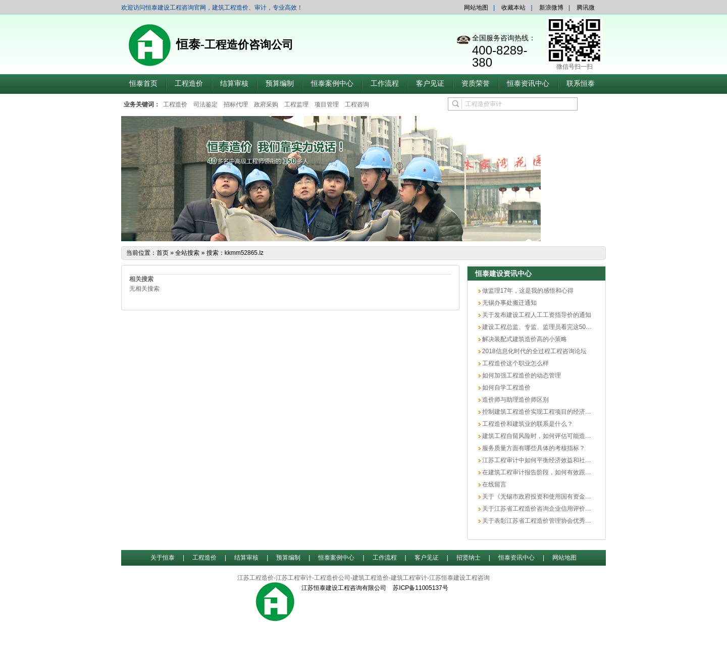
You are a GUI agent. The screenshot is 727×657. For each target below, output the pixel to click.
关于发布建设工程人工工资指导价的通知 (536, 314)
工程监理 (296, 104)
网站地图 (476, 7)
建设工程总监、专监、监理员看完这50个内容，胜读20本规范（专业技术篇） (585, 327)
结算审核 (234, 83)
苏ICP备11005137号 (420, 587)
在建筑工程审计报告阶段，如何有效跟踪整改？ (545, 472)
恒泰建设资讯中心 (503, 273)
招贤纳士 (468, 557)
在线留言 (493, 484)
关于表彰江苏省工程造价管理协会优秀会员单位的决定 (554, 520)
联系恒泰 (580, 83)
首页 (163, 252)
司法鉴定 (205, 104)
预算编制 (280, 83)
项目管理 (327, 104)
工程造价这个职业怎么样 (515, 363)
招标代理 (236, 104)
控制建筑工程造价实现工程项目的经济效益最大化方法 (554, 411)
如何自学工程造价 (506, 387)
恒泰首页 (143, 83)
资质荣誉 (475, 83)
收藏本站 (513, 7)
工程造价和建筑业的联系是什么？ (527, 423)
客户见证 (430, 83)
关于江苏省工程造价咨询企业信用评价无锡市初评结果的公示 (563, 508)
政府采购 (266, 104)
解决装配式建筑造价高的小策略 (524, 339)
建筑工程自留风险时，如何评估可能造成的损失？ (548, 436)
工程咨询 (357, 104)
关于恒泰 (162, 557)
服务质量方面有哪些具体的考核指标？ (533, 448)
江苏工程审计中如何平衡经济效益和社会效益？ (545, 460)
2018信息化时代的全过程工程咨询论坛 (534, 351)
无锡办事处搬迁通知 (509, 302)
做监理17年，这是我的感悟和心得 (527, 290)
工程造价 (189, 83)
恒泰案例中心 (332, 83)
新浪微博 (551, 7)
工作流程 (385, 83)
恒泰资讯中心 (528, 83)
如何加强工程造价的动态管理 (521, 375)
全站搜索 (187, 252)
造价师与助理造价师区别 (515, 399)
